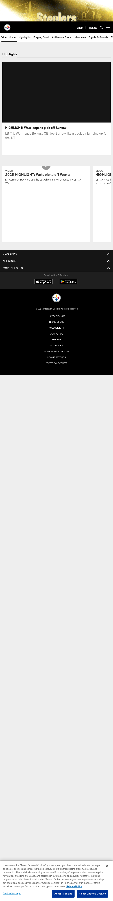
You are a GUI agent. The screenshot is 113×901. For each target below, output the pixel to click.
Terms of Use (56, 306)
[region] (56, 880)
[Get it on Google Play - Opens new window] (68, 267)
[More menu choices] (108, 27)
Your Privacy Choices (56, 336)
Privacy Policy (56, 300)
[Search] (101, 27)
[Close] (107, 866)
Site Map (56, 324)
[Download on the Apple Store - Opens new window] (43, 266)
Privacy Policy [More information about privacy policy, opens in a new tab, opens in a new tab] (74, 886)
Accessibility (56, 312)
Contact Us (56, 318)
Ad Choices (56, 330)
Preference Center (56, 347)
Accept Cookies (63, 893)
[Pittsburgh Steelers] (56, 283)
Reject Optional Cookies (92, 893)
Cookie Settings (56, 342)
